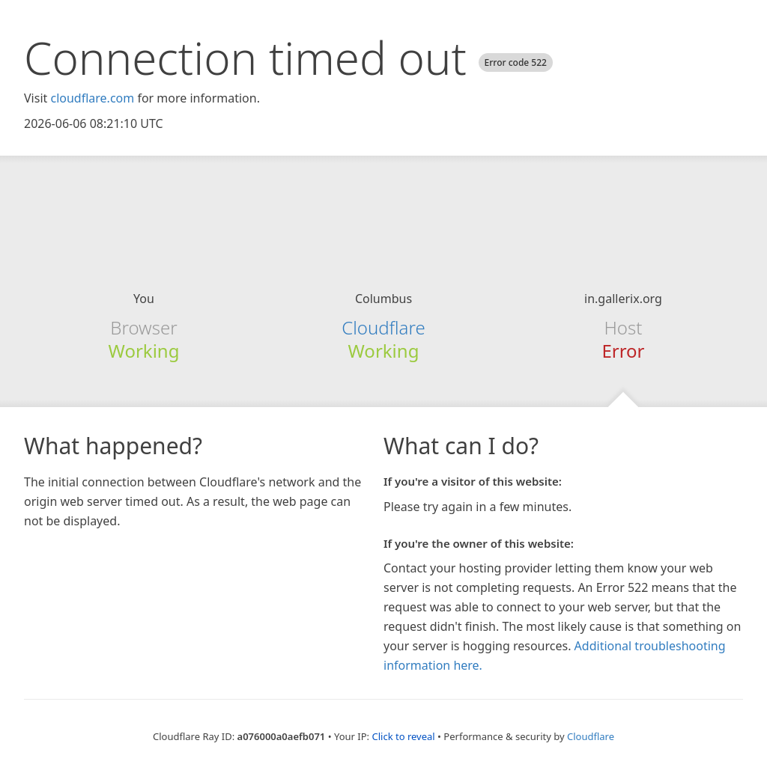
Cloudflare (383, 327)
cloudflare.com (92, 98)
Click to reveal (403, 736)
